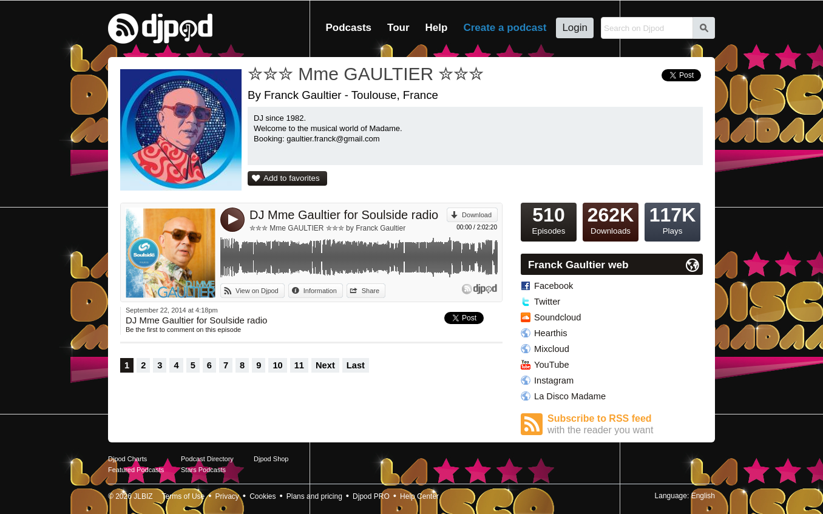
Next (325, 365)
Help (436, 27)
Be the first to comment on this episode (183, 329)
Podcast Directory (207, 458)
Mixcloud (551, 349)
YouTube (551, 365)
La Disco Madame (570, 396)
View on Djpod (257, 290)
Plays (672, 219)
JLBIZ (143, 496)
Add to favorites (291, 178)
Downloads (610, 219)
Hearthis (550, 333)
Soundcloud (557, 317)
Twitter (547, 301)
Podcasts (348, 27)
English (703, 496)
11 (299, 365)
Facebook (553, 286)
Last (356, 365)
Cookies (262, 496)
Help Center (419, 496)
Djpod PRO (371, 496)
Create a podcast (504, 27)
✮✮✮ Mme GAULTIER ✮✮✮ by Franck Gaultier (327, 228)
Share (370, 290)
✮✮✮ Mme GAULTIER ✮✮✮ (366, 74)
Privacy (227, 496)
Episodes (549, 219)
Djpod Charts (127, 458)
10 (277, 365)
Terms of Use (183, 496)
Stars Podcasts (203, 469)
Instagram (554, 380)
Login (575, 27)
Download (477, 214)
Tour (398, 27)
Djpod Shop (271, 458)
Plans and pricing (314, 496)
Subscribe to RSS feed (625, 424)
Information (320, 290)
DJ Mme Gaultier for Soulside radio (343, 214)
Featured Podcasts (136, 469)
